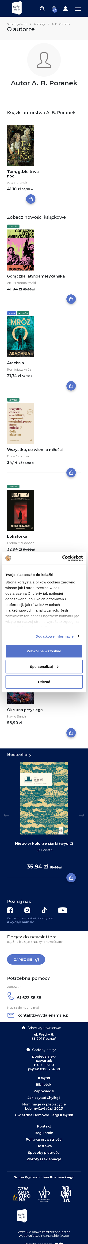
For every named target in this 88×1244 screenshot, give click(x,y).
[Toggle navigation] (42, 8)
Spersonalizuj (44, 666)
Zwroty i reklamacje (44, 1159)
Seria (11, 313)
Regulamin (44, 1133)
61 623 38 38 (24, 998)
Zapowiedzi (44, 1091)
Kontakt (44, 1126)
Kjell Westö (44, 850)
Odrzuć (44, 682)
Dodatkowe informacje (55, 636)
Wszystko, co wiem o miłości (35, 449)
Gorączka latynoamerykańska (36, 276)
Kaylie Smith (16, 716)
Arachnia (15, 363)
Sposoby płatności (44, 1152)
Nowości (13, 226)
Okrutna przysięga (25, 710)
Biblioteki (44, 1084)
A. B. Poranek (17, 182)
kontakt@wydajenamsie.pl (38, 1015)
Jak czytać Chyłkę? (44, 1098)
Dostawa (44, 1146)
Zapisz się (26, 960)
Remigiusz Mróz (19, 369)
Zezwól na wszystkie (44, 651)
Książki (44, 1078)
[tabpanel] (44, 820)
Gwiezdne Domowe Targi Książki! (44, 1115)
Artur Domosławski (21, 283)
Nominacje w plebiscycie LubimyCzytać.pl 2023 (44, 1106)
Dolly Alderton (18, 456)
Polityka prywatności (44, 1139)
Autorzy (39, 24)
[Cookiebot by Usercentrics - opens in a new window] (63, 558)
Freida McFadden (20, 543)
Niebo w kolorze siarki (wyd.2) (44, 843)
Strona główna (17, 24)
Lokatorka (17, 536)
